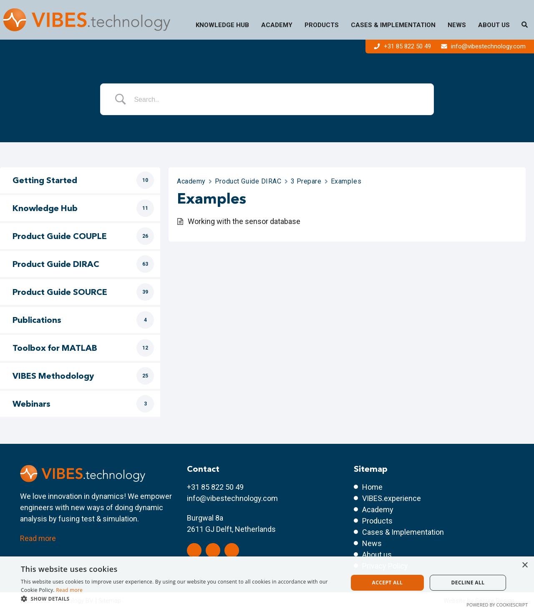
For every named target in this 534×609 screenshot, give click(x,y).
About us (494, 25)
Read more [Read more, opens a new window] (69, 590)
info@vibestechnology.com (483, 46)
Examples (346, 181)
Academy (276, 25)
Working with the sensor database (244, 221)
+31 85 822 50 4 (213, 487)
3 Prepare (306, 181)
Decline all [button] (468, 582)
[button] (179, 598)
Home (372, 487)
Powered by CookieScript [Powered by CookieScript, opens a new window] (497, 604)
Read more (38, 538)
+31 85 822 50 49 (403, 46)
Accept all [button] (387, 582)
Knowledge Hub (222, 25)
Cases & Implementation (393, 25)
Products (322, 25)
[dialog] (267, 582)
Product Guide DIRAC (248, 181)
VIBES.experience (391, 498)
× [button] (524, 565)
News (457, 25)
